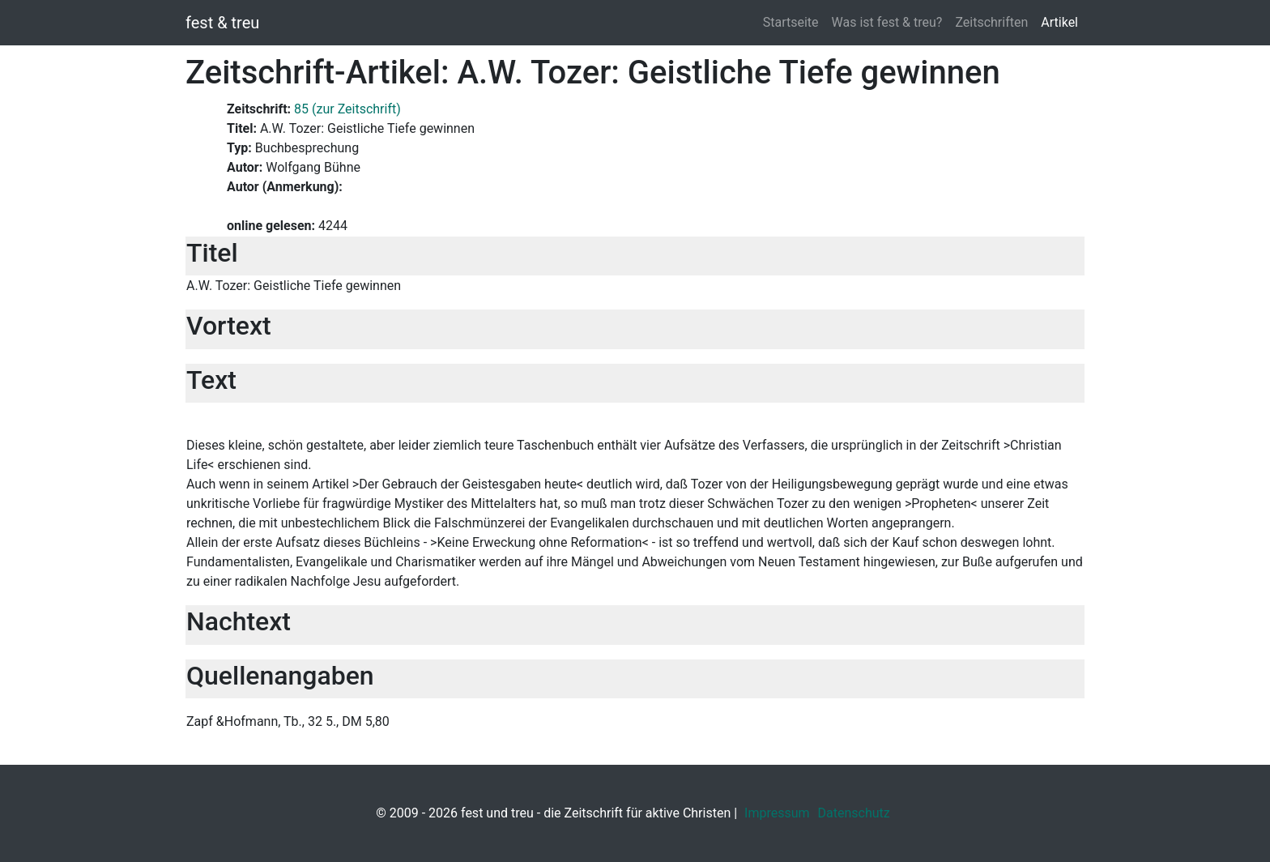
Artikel (1059, 22)
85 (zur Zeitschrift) (347, 109)
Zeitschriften (991, 22)
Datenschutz (854, 813)
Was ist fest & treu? (887, 22)
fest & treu (222, 22)
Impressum (777, 813)
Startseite (791, 22)
